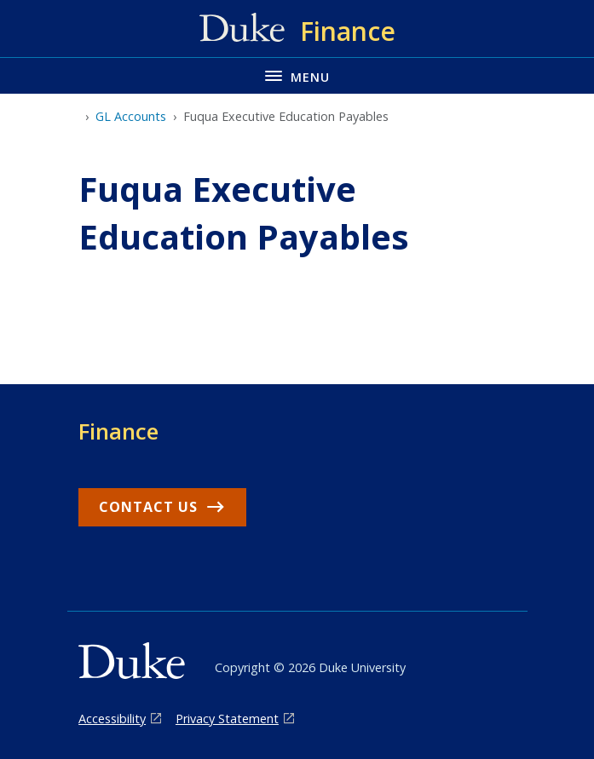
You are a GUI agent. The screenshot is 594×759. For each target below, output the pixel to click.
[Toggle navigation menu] (297, 75)
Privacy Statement (227, 718)
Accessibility (112, 718)
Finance (118, 431)
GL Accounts (130, 116)
